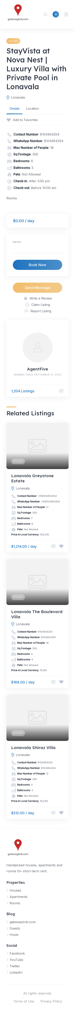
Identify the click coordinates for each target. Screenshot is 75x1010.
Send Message (37, 288)
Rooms (15, 903)
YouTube (16, 960)
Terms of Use (23, 1001)
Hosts (14, 935)
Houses (15, 890)
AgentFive (37, 368)
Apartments (18, 897)
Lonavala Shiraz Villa (33, 747)
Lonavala (18, 97)
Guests (15, 928)
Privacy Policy (51, 1001)
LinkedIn (16, 972)
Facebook (17, 953)
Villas (13, 41)
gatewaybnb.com (23, 922)
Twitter (15, 966)
